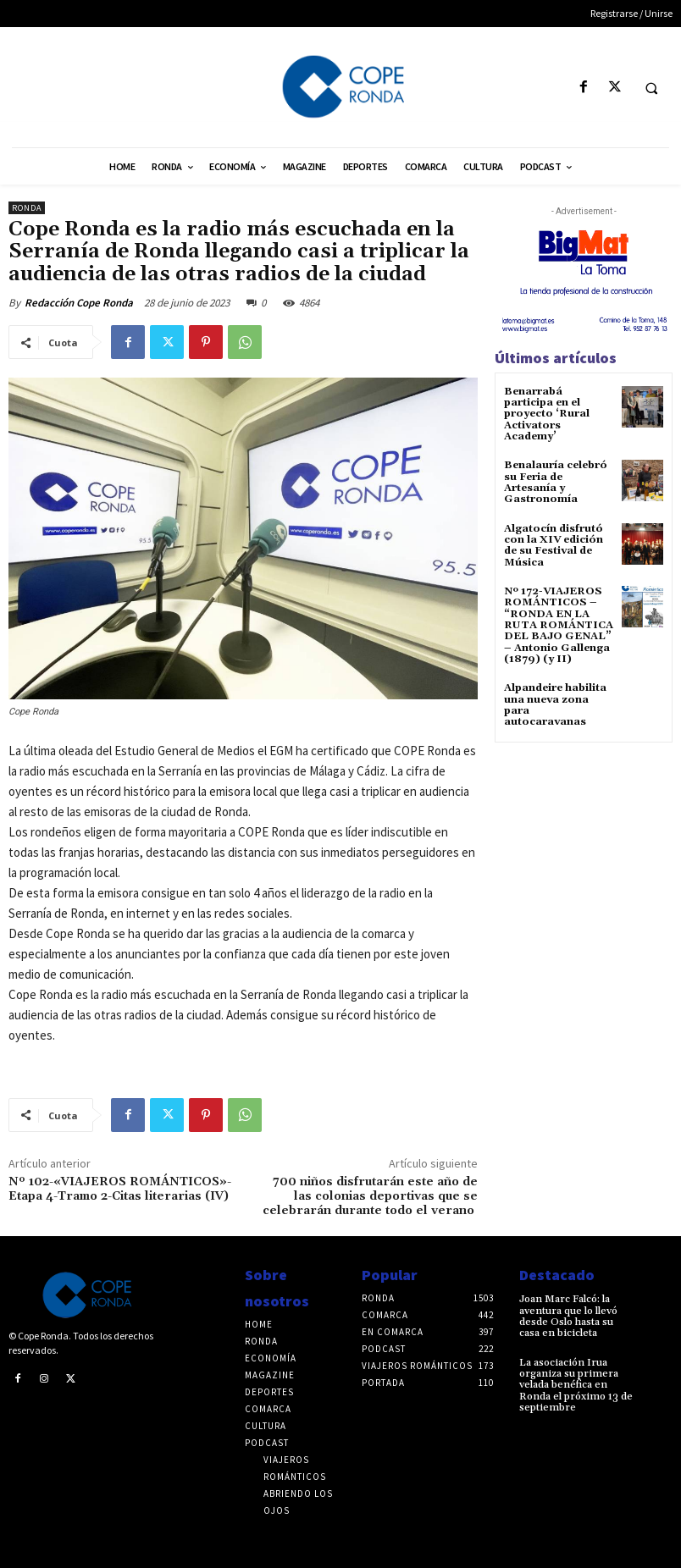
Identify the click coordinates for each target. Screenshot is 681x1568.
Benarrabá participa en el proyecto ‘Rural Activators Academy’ (547, 414)
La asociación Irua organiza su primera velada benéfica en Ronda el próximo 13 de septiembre (576, 1384)
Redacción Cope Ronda (79, 302)
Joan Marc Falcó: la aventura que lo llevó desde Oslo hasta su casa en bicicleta (567, 1316)
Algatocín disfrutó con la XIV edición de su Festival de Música (553, 544)
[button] (651, 88)
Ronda (26, 208)
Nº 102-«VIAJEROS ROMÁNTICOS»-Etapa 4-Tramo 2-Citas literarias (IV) (119, 1189)
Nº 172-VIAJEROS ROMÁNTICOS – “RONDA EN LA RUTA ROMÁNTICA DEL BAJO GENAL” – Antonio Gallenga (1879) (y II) (558, 623)
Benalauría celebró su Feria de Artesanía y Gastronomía (555, 482)
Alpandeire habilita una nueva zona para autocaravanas (555, 703)
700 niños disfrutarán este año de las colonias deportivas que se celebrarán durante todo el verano (370, 1196)
